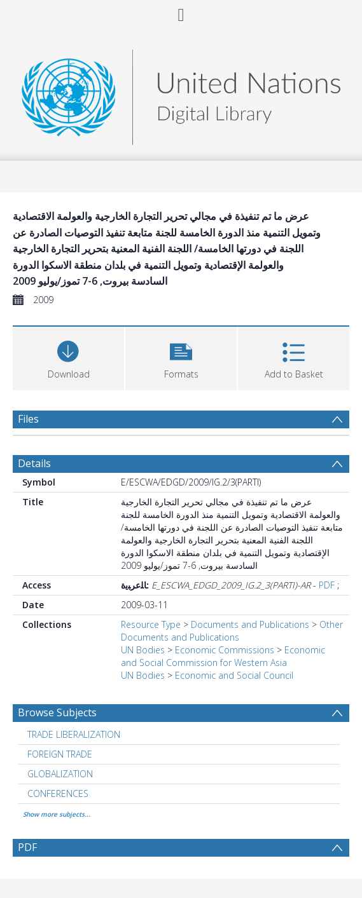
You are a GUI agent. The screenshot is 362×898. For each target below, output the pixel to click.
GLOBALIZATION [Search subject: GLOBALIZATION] (60, 774)
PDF (327, 585)
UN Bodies (143, 650)
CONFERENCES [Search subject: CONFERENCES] (57, 793)
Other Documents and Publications (232, 630)
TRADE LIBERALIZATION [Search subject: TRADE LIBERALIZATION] (73, 734)
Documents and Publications (250, 624)
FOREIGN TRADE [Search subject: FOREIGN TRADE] (59, 754)
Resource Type (151, 624)
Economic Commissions (224, 650)
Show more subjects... (56, 814)
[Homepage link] (181, 94)
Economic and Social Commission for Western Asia (223, 656)
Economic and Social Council (234, 675)
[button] (181, 357)
